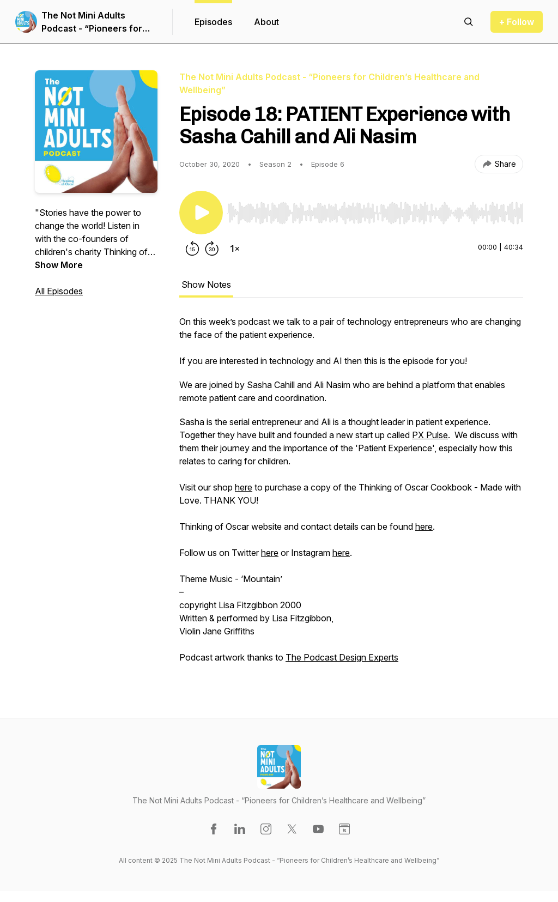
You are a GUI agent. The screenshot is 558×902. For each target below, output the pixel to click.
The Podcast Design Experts (342, 657)
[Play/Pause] (201, 212)
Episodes (213, 21)
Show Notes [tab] (206, 284)
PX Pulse (430, 434)
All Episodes (59, 291)
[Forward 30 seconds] (212, 248)
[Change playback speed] (235, 248)
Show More (59, 264)
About (266, 21)
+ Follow (516, 21)
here (243, 487)
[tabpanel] (351, 495)
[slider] (375, 213)
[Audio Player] (375, 210)
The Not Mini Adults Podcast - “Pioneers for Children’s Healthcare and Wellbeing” (97, 22)
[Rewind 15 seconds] (192, 248)
